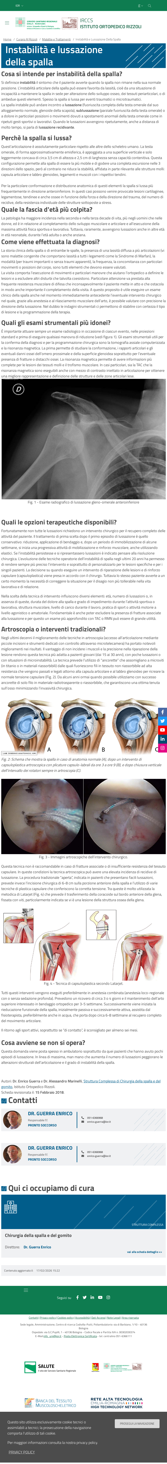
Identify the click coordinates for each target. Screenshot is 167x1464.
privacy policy (22, 1452)
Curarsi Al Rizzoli (26, 39)
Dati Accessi (98, 1318)
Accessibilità (82, 1318)
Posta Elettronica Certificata (80, 1336)
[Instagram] (163, 748)
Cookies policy (65, 1318)
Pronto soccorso (42, 1125)
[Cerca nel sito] (149, 5)
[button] (20, 5)
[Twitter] (162, 721)
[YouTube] (162, 730)
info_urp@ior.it (52, 1336)
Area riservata (130, 1318)
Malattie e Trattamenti (56, 39)
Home (7, 39)
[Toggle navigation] (7, 22)
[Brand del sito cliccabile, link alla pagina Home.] (81, 23)
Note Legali (113, 1318)
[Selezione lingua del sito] (141, 5)
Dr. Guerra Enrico (50, 1113)
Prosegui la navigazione (137, 1423)
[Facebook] (162, 712)
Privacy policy (48, 1318)
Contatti (33, 1318)
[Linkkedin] (163, 739)
